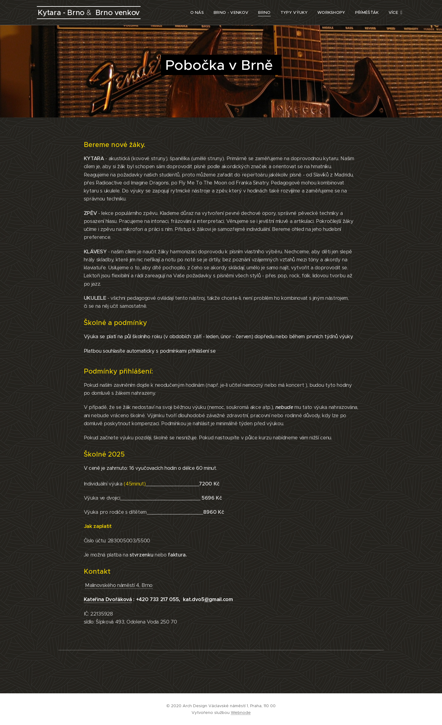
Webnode (241, 712)
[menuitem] (188, 12)
